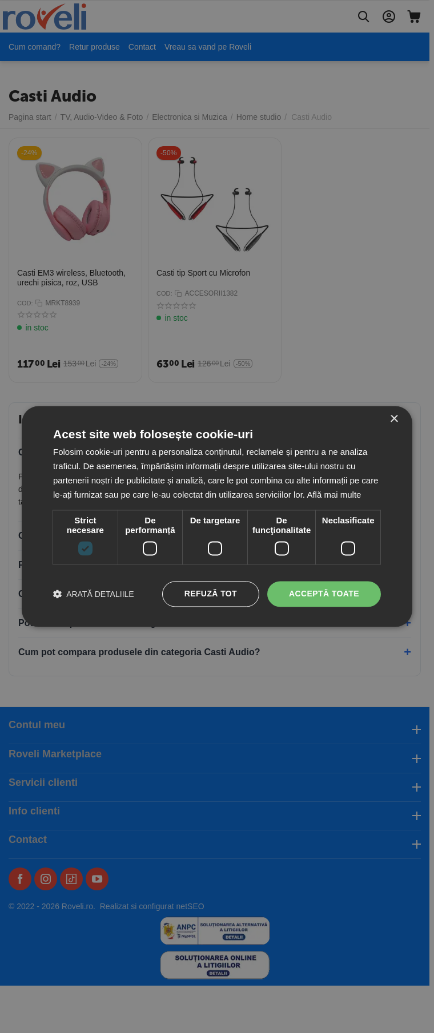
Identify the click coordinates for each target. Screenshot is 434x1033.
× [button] (393, 419)
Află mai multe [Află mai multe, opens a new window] (334, 494)
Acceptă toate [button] (324, 594)
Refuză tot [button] (210, 594)
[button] (93, 594)
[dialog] (217, 516)
